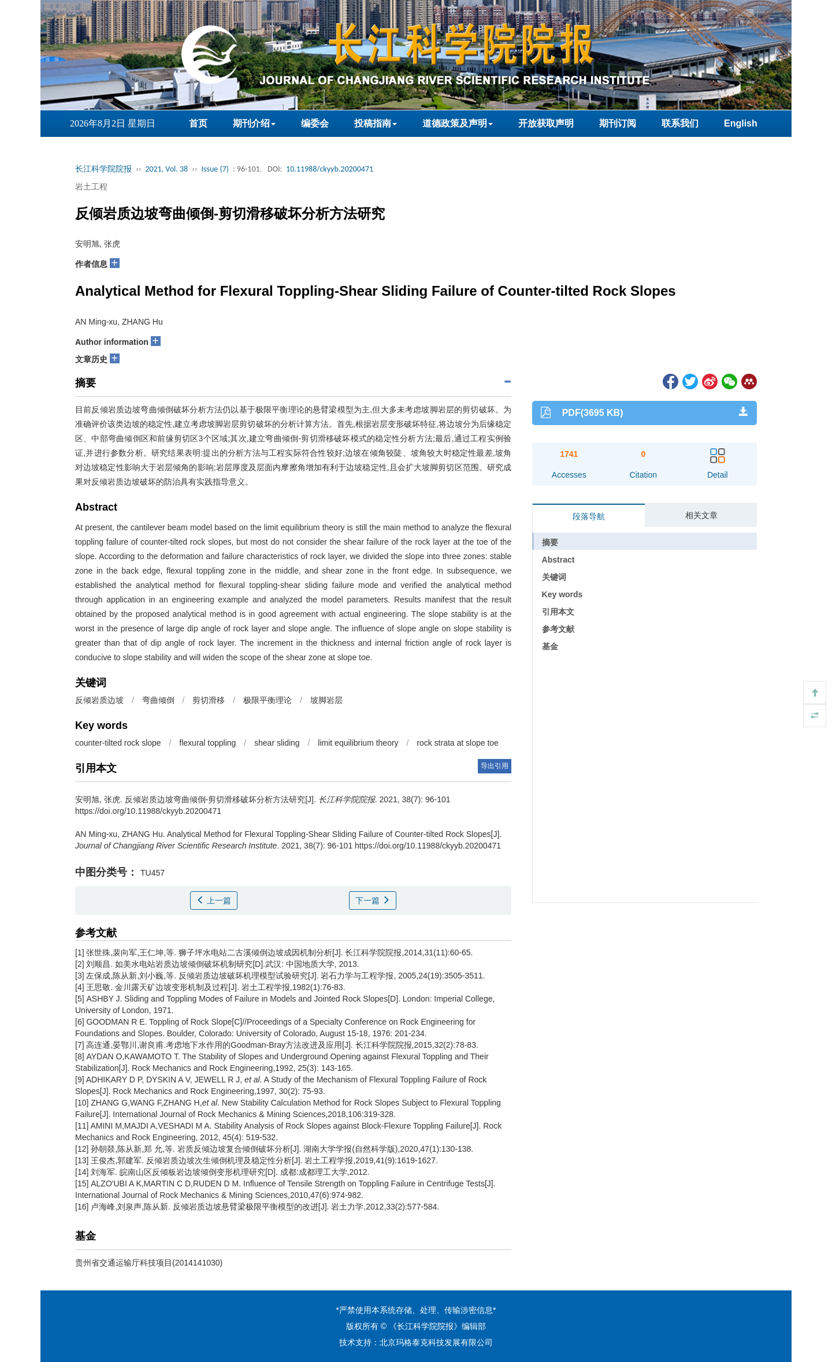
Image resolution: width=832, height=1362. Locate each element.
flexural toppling (207, 742)
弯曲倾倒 (158, 700)
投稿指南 (375, 123)
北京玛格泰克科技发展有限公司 (436, 1342)
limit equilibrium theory (358, 742)
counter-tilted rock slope (118, 742)
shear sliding (277, 742)
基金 (550, 646)
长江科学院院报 (103, 169)
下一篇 (372, 900)
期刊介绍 (254, 123)
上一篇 (213, 900)
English (740, 123)
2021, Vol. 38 (166, 169)
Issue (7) (215, 169)
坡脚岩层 (326, 700)
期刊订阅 (617, 123)
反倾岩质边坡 (99, 700)
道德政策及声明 (457, 123)
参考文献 (558, 629)
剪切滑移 (208, 700)
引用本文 (558, 611)
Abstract (558, 559)
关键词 (554, 577)
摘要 (550, 542)
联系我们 (680, 123)
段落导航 (589, 516)
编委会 (315, 123)
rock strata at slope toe (458, 742)
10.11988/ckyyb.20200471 (329, 169)
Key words (562, 594)
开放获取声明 (546, 123)
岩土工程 (91, 186)
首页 (198, 123)
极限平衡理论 (267, 700)
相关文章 (701, 515)
